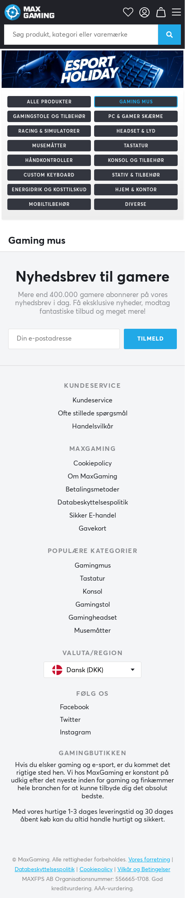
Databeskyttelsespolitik (92, 502)
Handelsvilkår (92, 426)
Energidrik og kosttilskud (49, 190)
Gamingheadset (92, 617)
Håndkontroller (49, 160)
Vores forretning (149, 860)
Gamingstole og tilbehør (49, 116)
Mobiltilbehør (49, 204)
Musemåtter (49, 146)
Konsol (92, 591)
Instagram (75, 732)
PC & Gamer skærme (135, 116)
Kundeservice (92, 400)
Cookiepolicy (92, 463)
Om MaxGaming (92, 476)
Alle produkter (49, 102)
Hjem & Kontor (136, 190)
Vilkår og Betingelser (143, 869)
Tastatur (136, 146)
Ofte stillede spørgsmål (93, 413)
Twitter (70, 720)
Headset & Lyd (136, 131)
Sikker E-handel (92, 515)
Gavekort (92, 528)
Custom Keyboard (49, 175)
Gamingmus (93, 565)
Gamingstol (92, 604)
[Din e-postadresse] (64, 339)
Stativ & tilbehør (136, 175)
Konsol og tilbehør (136, 160)
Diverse (136, 204)
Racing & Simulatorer (49, 131)
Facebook (74, 707)
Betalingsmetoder (92, 489)
